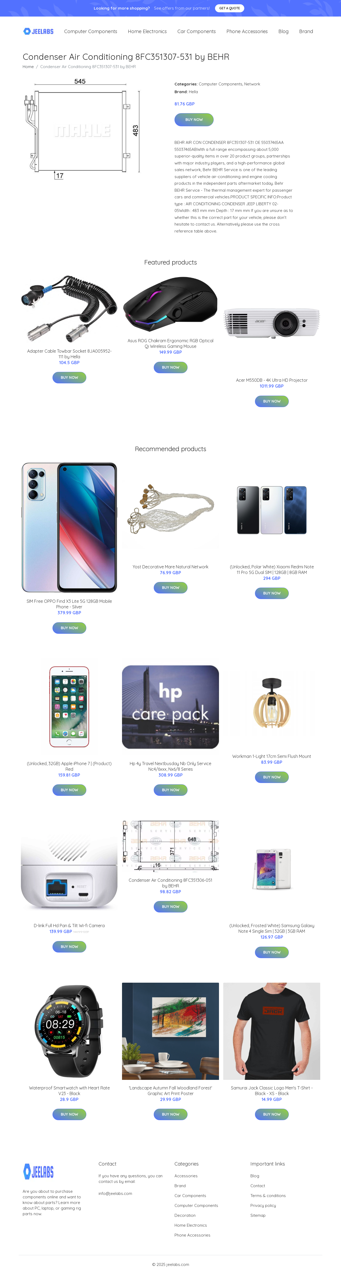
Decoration (185, 1216)
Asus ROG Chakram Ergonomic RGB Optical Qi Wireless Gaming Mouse (170, 344)
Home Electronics (147, 32)
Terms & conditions (268, 1196)
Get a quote (229, 8)
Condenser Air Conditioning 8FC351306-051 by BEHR (170, 884)
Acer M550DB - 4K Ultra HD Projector (272, 381)
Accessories (186, 1177)
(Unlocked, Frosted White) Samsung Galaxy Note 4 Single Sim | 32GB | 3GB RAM (271, 929)
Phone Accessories (247, 32)
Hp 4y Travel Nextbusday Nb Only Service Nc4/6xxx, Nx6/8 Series (170, 767)
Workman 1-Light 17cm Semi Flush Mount (271, 757)
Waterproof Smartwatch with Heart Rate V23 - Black (69, 1091)
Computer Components (90, 32)
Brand (306, 32)
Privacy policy (263, 1206)
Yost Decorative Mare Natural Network (170, 567)
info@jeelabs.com (115, 1194)
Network (252, 85)
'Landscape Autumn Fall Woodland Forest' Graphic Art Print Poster (170, 1091)
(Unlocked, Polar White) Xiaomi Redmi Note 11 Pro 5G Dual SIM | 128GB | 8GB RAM (272, 570)
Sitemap (258, 1216)
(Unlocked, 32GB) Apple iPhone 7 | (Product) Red (69, 767)
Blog (283, 32)
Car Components (196, 32)
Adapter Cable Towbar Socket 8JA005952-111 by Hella (69, 354)
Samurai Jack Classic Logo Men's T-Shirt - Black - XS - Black (272, 1091)
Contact (257, 1187)
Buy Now (194, 121)
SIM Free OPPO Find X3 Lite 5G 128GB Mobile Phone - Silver (69, 605)
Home (28, 67)
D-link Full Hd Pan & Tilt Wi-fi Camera (69, 927)
